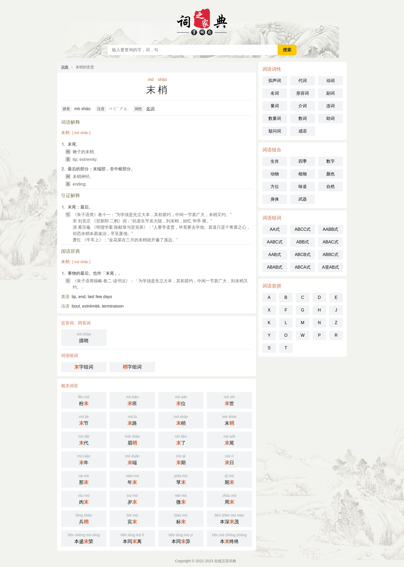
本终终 (229, 538)
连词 (330, 106)
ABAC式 (330, 242)
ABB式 (302, 242)
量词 (274, 106)
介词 (302, 106)
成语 (302, 131)
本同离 (132, 538)
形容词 (302, 93)
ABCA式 (303, 267)
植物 (302, 174)
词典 (64, 67)
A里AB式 (330, 267)
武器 (302, 199)
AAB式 (274, 254)
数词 (302, 118)
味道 (302, 186)
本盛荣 (83, 538)
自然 (330, 186)
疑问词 (274, 131)
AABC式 (275, 242)
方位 (274, 186)
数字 (330, 161)
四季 (302, 161)
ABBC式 (330, 254)
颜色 (330, 174)
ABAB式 (275, 267)
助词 (330, 118)
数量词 (274, 118)
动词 (330, 80)
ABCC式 (303, 229)
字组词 (83, 367)
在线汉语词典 (202, 21)
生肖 (274, 161)
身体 (274, 199)
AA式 (274, 229)
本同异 (181, 538)
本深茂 (229, 518)
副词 (330, 93)
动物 (274, 174)
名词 (150, 108)
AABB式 (330, 229)
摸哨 (83, 337)
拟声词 (274, 80)
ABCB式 (303, 254)
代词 (302, 80)
